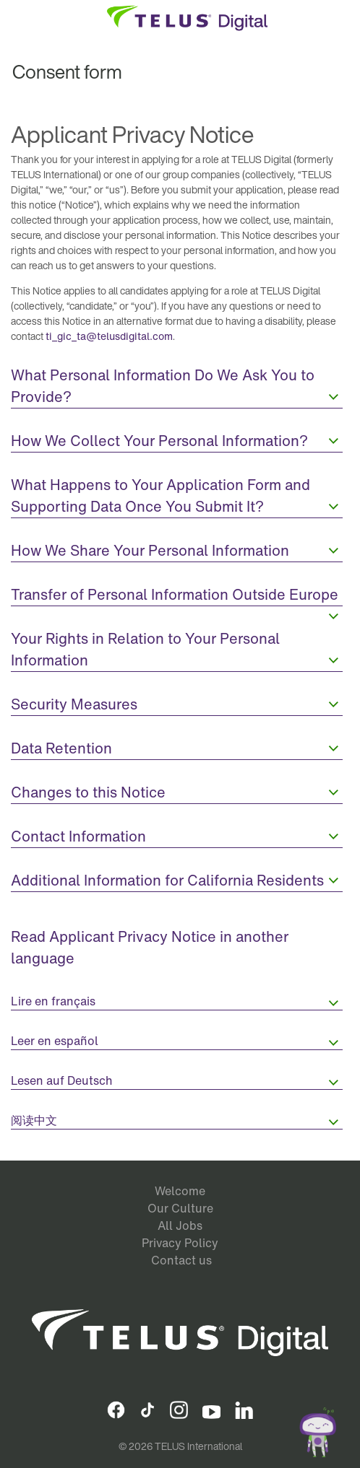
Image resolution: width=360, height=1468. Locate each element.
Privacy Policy (180, 1242)
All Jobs (180, 1225)
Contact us (181, 1260)
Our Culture (180, 1208)
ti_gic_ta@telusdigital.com (109, 336)
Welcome (180, 1191)
